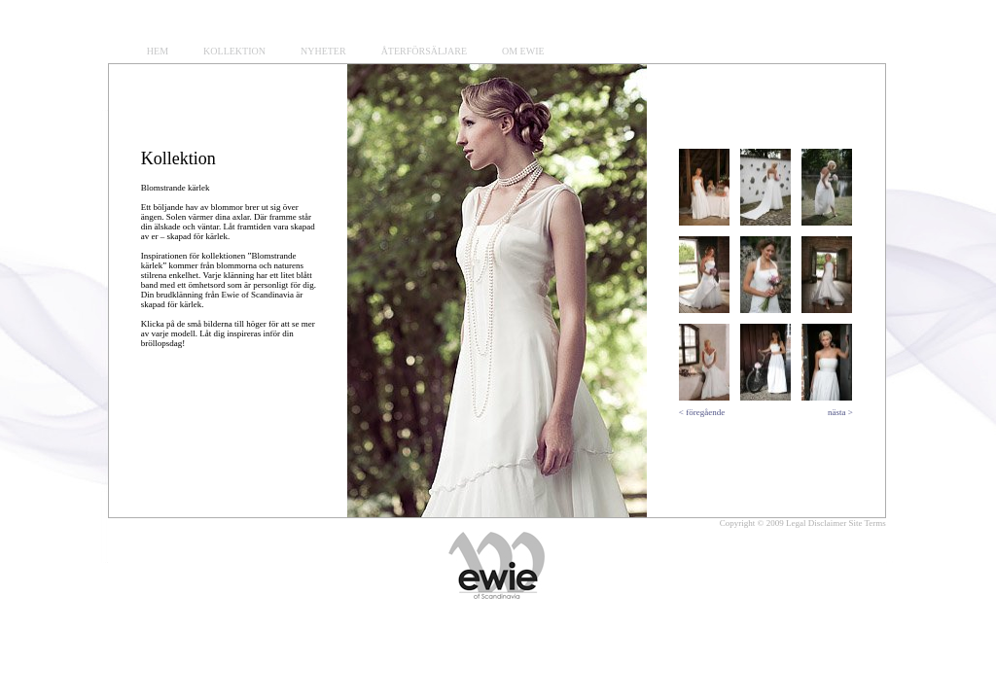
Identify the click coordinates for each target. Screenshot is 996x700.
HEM (157, 51)
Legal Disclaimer (816, 523)
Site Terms (866, 523)
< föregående (702, 412)
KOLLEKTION (234, 51)
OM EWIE (523, 51)
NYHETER (323, 51)
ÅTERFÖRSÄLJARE (424, 51)
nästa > (840, 412)
